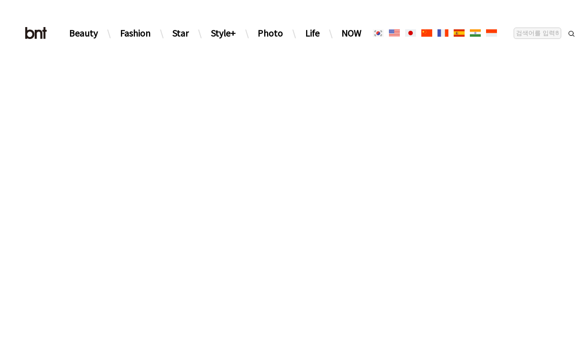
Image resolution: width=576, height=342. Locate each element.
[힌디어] (475, 33)
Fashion (135, 33)
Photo (270, 33)
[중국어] (426, 33)
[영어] (394, 33)
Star (180, 33)
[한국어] (378, 33)
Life (312, 33)
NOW (351, 33)
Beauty (83, 33)
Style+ (223, 33)
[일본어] (410, 33)
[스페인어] (459, 33)
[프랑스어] (443, 33)
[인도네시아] (491, 33)
